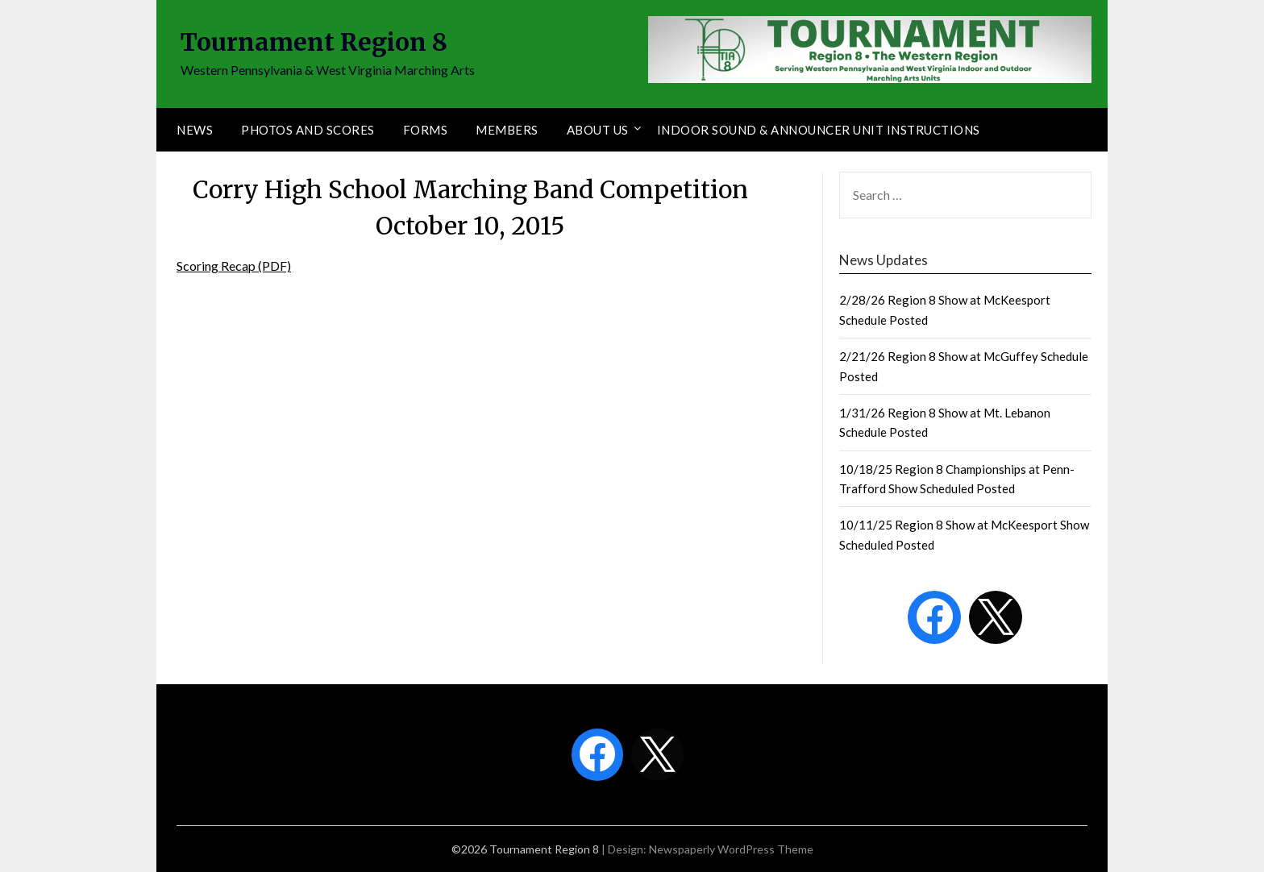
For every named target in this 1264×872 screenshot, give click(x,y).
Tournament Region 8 (314, 42)
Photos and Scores (308, 129)
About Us (598, 129)
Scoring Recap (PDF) (234, 265)
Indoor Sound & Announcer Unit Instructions (818, 129)
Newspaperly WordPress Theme (731, 849)
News (195, 129)
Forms (425, 129)
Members (507, 129)
